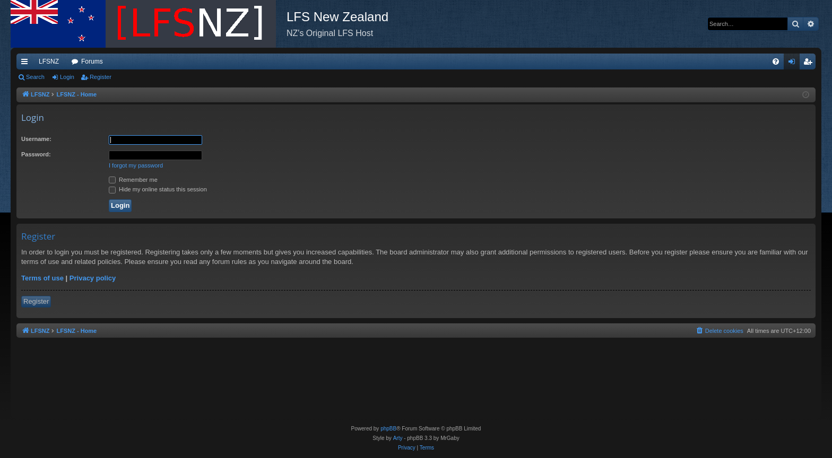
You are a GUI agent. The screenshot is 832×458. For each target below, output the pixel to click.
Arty (398, 438)
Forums (92, 61)
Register (100, 77)
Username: (36, 139)
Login (67, 77)
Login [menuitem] (794, 63)
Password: (36, 154)
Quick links (26, 63)
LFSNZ (49, 61)
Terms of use (42, 278)
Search (35, 77)
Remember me (133, 180)
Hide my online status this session (158, 189)
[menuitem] (776, 61)
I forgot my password (136, 165)
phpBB (388, 428)
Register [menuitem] (810, 63)
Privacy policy (93, 278)
